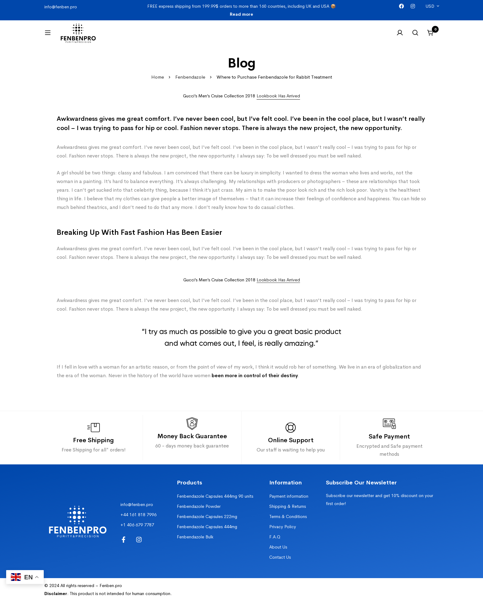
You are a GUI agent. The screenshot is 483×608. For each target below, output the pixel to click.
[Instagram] (412, 6)
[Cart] (430, 36)
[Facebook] (401, 6)
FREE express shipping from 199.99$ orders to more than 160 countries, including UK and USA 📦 (241, 10)
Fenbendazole (190, 85)
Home (157, 85)
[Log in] (400, 36)
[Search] (415, 36)
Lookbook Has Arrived (278, 287)
